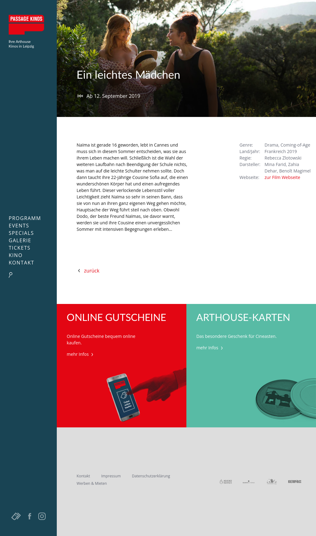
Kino (16, 255)
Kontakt (21, 262)
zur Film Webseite (282, 177)
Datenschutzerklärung (151, 476)
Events (19, 225)
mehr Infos (81, 354)
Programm (25, 218)
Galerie (20, 240)
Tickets (20, 247)
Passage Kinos (28, 25)
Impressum (111, 476)
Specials (21, 233)
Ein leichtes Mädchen (128, 75)
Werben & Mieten (92, 483)
